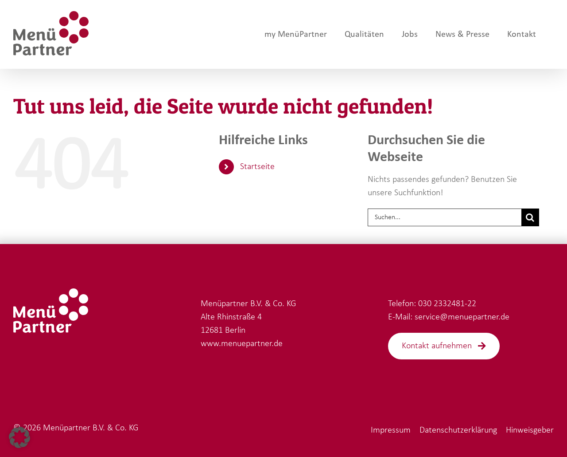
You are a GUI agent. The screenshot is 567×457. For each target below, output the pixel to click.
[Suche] (530, 217)
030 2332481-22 (447, 303)
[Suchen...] (444, 217)
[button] (19, 437)
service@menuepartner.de (462, 317)
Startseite (257, 166)
